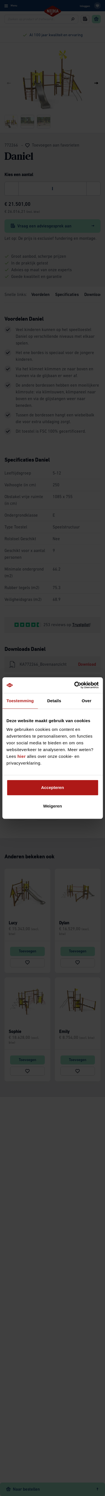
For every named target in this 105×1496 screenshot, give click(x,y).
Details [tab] (54, 700)
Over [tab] (87, 700)
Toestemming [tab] (20, 700)
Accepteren (52, 787)
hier (21, 756)
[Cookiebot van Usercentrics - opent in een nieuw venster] (75, 685)
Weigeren (52, 806)
